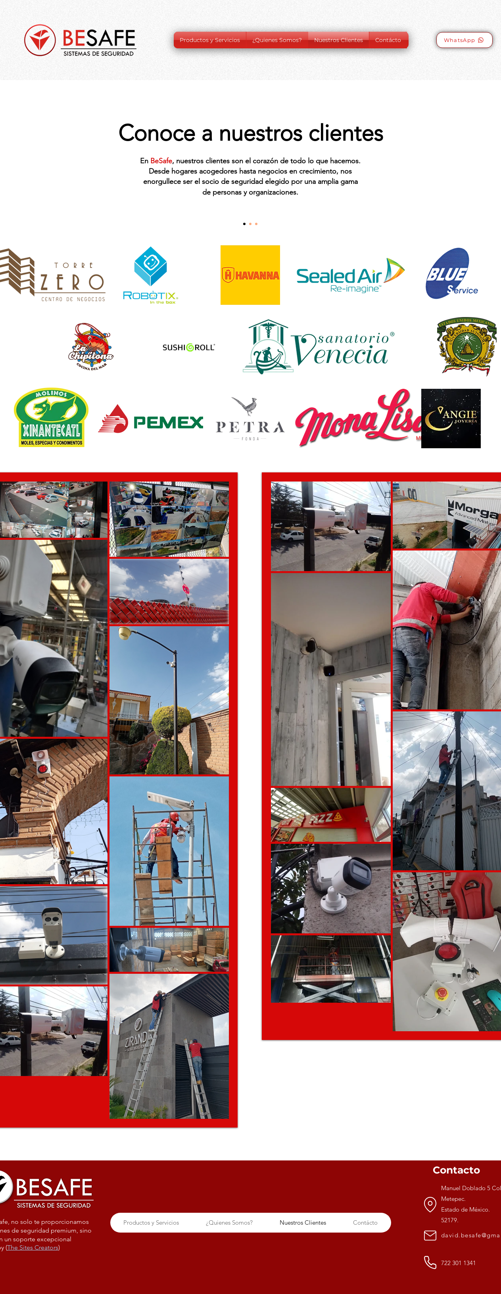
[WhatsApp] (464, 40)
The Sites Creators (32, 1247)
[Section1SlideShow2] (250, 224)
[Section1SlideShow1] (244, 224)
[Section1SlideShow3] (256, 224)
